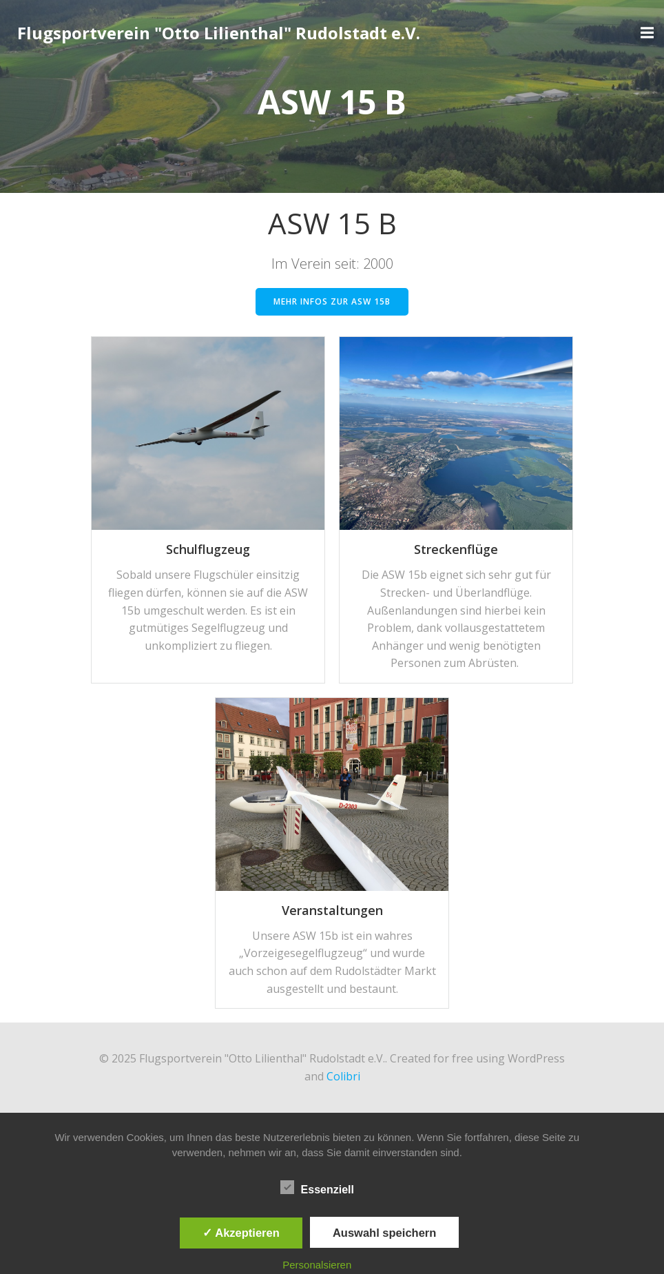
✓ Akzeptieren (241, 1232)
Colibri (343, 1076)
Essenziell (317, 1187)
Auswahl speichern (384, 1232)
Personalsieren (316, 1265)
